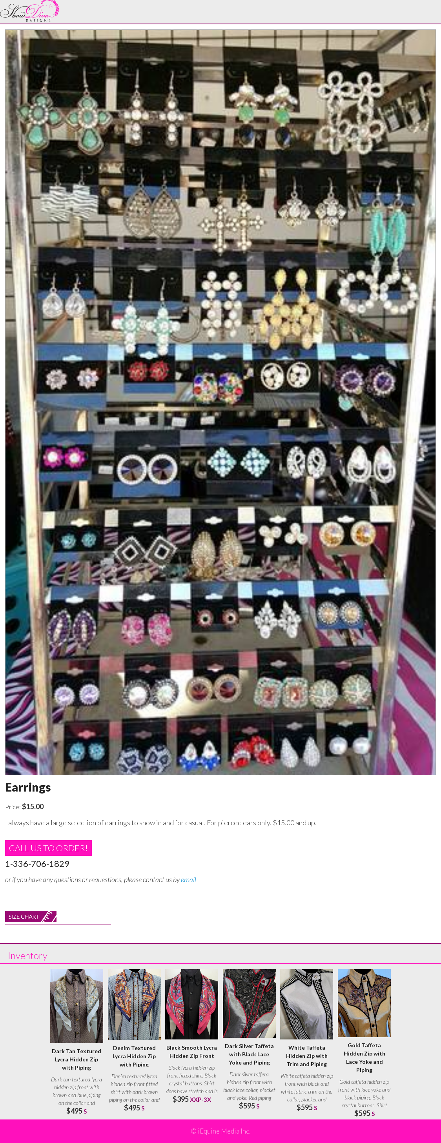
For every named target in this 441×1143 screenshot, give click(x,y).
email (188, 879)
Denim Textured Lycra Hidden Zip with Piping (134, 1056)
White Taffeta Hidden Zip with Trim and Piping (307, 1055)
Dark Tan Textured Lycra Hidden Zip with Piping (76, 1059)
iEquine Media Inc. (224, 1131)
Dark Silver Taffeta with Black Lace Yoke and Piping (249, 1054)
